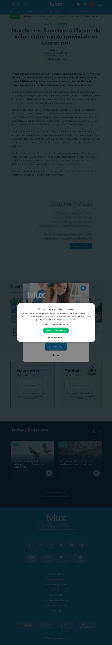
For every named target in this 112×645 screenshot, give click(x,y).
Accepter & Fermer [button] (56, 330)
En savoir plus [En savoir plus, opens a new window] (69, 319)
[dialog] (56, 322)
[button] (56, 324)
